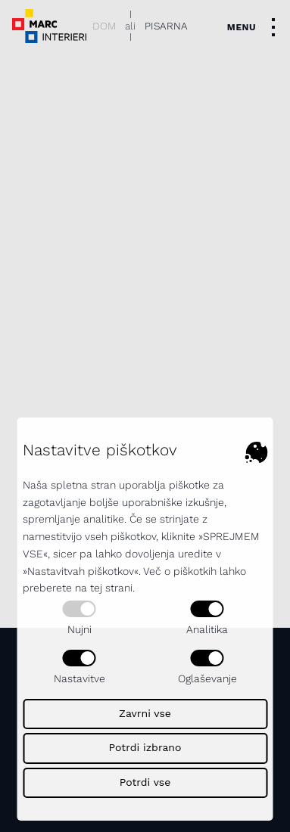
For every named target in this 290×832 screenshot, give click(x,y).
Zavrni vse (145, 713)
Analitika (207, 618)
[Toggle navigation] (255, 26)
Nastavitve (79, 667)
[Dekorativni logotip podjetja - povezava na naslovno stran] (49, 26)
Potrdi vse (145, 782)
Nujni (79, 618)
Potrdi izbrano (145, 747)
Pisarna (166, 26)
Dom (104, 26)
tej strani (111, 588)
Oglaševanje (207, 667)
